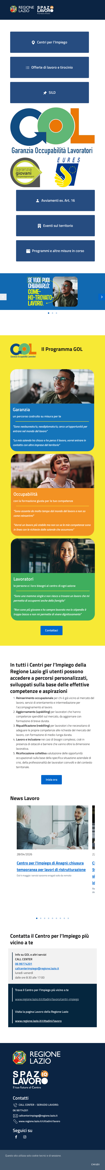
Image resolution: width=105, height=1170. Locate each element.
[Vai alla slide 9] (68, 918)
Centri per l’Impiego (49, 42)
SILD (49, 92)
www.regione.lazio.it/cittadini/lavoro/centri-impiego (47, 999)
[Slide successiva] (101, 297)
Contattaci (51, 630)
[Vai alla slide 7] (60, 918)
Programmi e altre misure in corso (55, 251)
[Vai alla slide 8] (64, 918)
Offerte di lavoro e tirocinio (49, 67)
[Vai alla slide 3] (56, 313)
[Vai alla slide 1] (48, 313)
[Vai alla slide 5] (52, 918)
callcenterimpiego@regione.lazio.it (37, 968)
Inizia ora (51, 779)
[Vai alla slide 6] (56, 918)
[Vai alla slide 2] (52, 313)
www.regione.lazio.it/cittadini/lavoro (38, 1021)
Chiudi (95, 1164)
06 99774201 (23, 964)
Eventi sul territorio (55, 225)
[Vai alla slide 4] (48, 918)
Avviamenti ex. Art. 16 (55, 200)
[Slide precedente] (3, 297)
